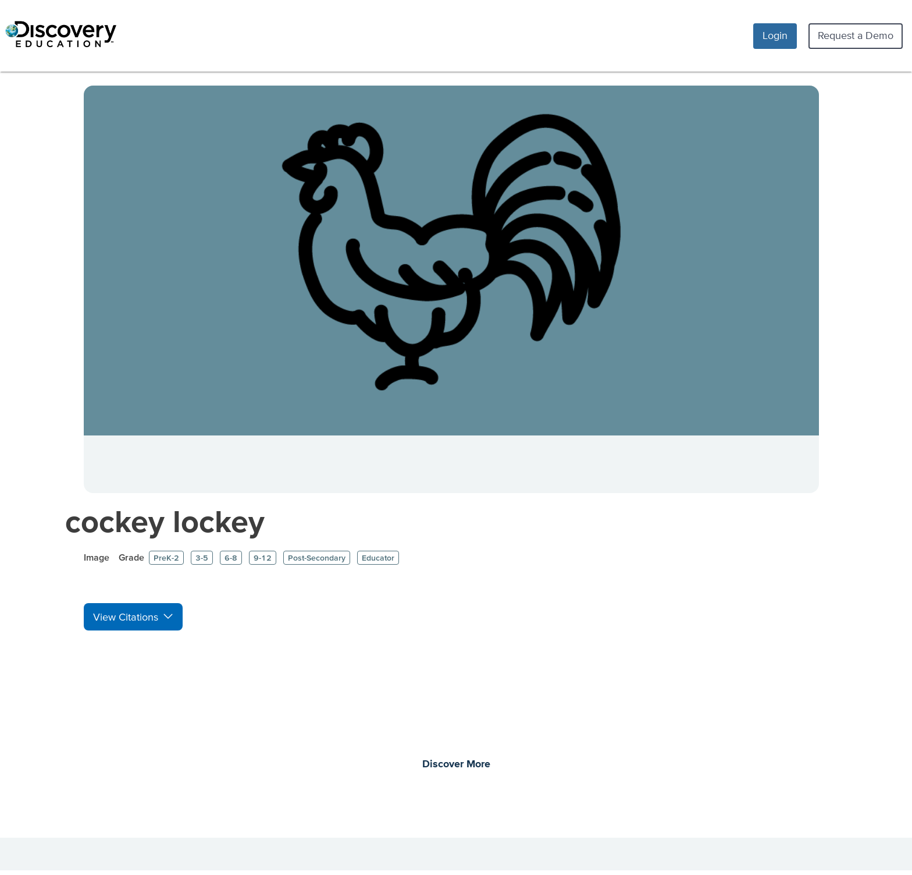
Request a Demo (855, 35)
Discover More (456, 764)
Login (775, 35)
